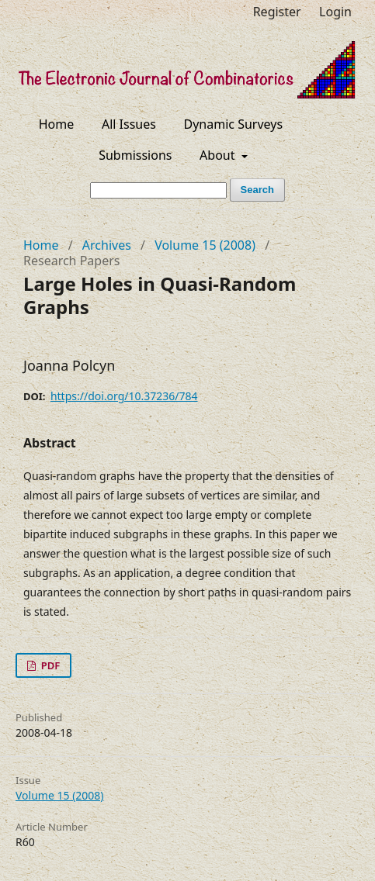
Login (335, 11)
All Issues (129, 124)
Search (257, 189)
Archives (106, 245)
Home (57, 124)
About (219, 155)
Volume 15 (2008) (205, 245)
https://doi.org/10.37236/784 (124, 396)
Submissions (135, 155)
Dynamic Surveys (233, 124)
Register (277, 11)
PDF (49, 665)
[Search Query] (158, 190)
